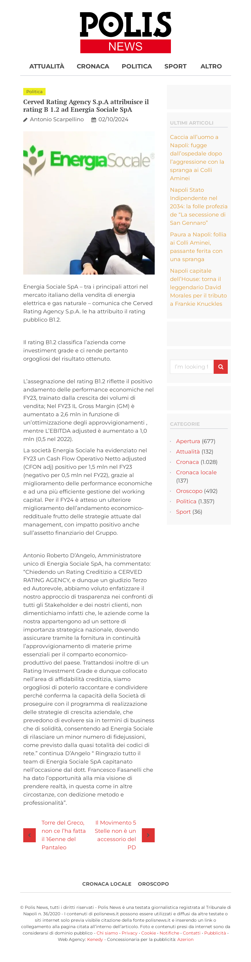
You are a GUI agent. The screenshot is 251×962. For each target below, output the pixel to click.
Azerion (185, 939)
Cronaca (93, 66)
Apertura (188, 441)
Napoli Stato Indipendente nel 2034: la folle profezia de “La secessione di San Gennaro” (199, 206)
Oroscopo (189, 491)
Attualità (46, 66)
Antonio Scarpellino (57, 119)
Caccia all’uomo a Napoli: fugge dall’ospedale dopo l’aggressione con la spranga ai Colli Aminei (197, 158)
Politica (137, 66)
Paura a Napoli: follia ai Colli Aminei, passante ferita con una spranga (198, 247)
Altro (211, 66)
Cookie (148, 933)
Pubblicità (215, 933)
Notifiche (169, 933)
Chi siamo (107, 933)
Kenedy (95, 939)
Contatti (192, 933)
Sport (175, 66)
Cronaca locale (196, 472)
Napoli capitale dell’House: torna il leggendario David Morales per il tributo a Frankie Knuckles (198, 287)
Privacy (130, 933)
